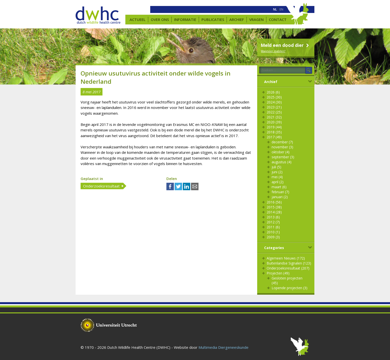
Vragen (256, 19)
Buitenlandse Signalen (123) (289, 263)
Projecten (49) (278, 273)
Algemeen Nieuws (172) (286, 258)
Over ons (160, 19)
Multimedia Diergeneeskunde (223, 347)
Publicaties (212, 19)
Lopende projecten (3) (289, 287)
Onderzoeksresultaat (101, 185)
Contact (278, 19)
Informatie (185, 19)
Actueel (138, 19)
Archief (236, 19)
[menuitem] (275, 9)
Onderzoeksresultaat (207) (288, 268)
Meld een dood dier (285, 45)
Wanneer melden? (273, 51)
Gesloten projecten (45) (287, 280)
